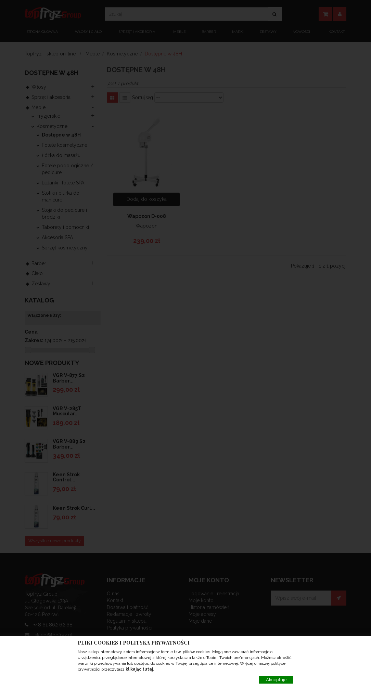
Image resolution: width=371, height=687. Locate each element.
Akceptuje (276, 679)
